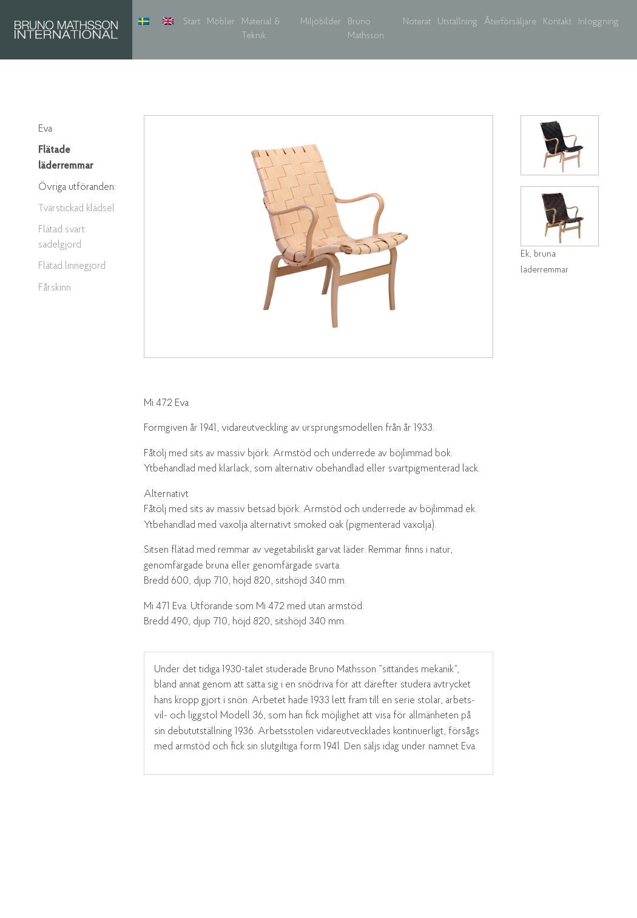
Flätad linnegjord (72, 266)
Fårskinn (54, 288)
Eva (45, 129)
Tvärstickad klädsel (76, 208)
